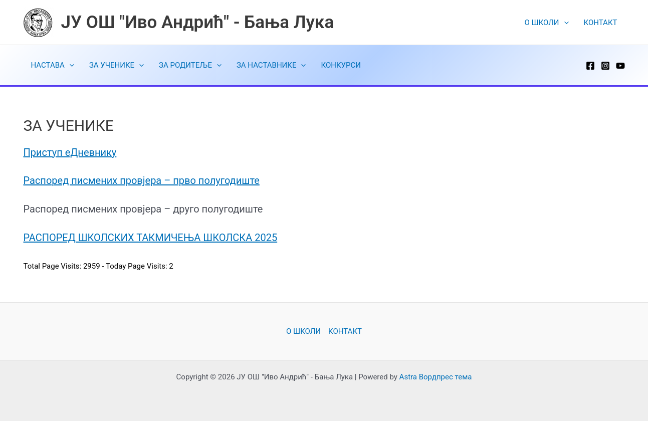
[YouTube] (620, 65)
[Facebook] (590, 65)
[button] (564, 22)
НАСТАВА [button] (52, 65)
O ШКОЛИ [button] (547, 22)
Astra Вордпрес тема (435, 376)
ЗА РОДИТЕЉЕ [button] (190, 65)
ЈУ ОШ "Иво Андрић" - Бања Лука (197, 22)
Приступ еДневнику (70, 152)
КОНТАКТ (600, 22)
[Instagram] (605, 65)
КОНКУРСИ (340, 65)
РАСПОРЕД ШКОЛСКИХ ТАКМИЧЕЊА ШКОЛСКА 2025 (151, 238)
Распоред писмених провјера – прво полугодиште (142, 180)
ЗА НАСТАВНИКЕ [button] (271, 65)
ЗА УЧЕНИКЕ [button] (116, 65)
